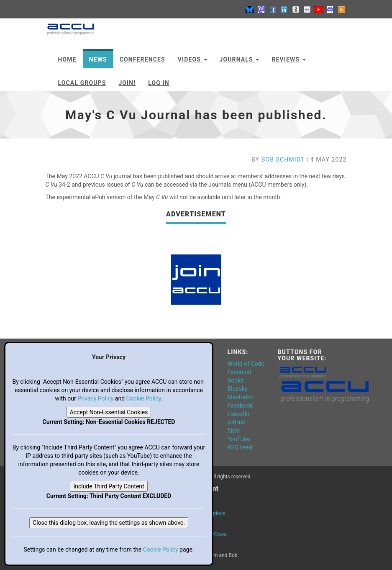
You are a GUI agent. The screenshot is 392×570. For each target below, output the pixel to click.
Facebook (240, 405)
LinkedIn (239, 414)
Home (67, 59)
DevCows (216, 534)
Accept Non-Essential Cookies (109, 412)
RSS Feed (240, 447)
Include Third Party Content (108, 486)
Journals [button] (239, 59)
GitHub (237, 422)
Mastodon (241, 397)
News (98, 59)
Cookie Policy (143, 398)
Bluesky (238, 388)
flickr (234, 430)
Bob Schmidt (283, 159)
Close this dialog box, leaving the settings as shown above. (109, 522)
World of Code (246, 363)
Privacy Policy (95, 398)
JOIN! (127, 83)
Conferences (142, 59)
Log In (158, 83)
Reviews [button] (288, 59)
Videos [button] (192, 59)
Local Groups (82, 83)
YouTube (239, 439)
